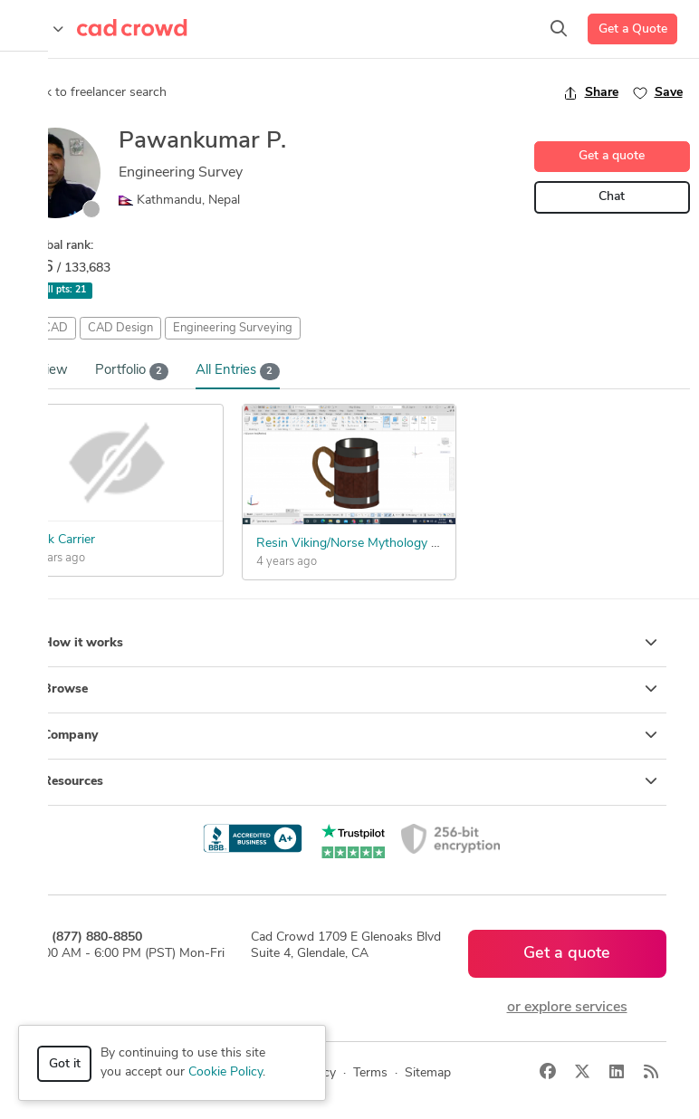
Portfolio (132, 371)
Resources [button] (350, 781)
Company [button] (350, 735)
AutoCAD (43, 328)
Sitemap (428, 1073)
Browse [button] (350, 689)
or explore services (567, 1007)
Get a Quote (632, 29)
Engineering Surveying (232, 328)
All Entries (238, 371)
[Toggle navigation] (41, 29)
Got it (65, 1064)
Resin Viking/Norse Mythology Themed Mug (380, 543)
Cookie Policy (225, 1072)
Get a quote (612, 156)
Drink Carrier (59, 540)
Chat (611, 197)
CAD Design (120, 328)
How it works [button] (350, 643)
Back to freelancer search (88, 92)
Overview (39, 371)
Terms (370, 1073)
